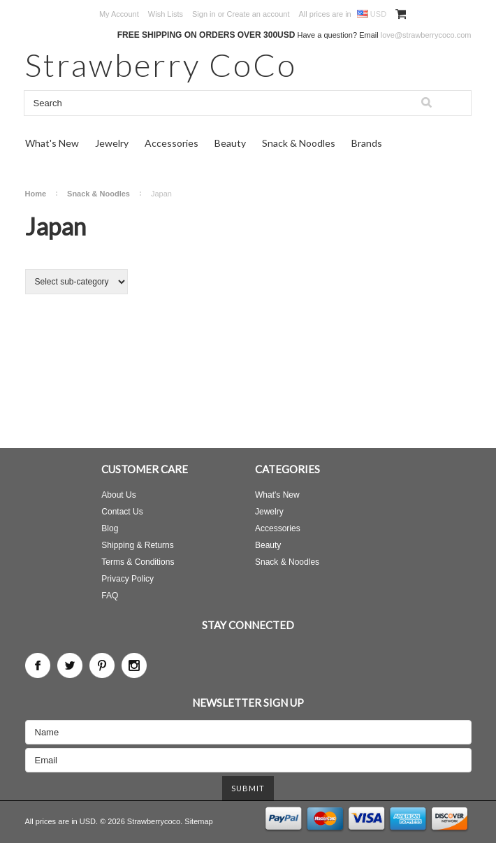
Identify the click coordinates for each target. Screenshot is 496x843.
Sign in (204, 14)
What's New (52, 143)
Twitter (69, 665)
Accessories (171, 143)
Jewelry (112, 143)
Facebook (37, 665)
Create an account (258, 14)
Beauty (230, 143)
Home (36, 193)
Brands (366, 143)
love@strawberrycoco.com (426, 35)
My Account (119, 14)
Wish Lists (165, 14)
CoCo (161, 64)
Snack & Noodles (298, 143)
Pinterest (102, 665)
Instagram (134, 665)
